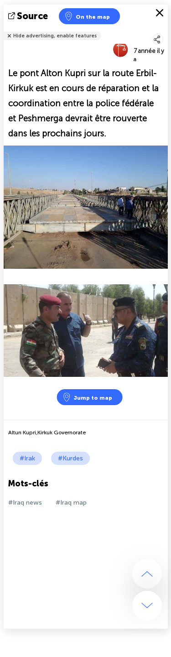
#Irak (27, 458)
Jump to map (87, 397)
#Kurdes (70, 458)
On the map (87, 16)
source (29, 15)
